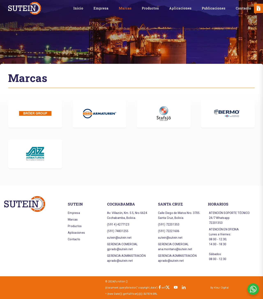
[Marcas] (125, 8)
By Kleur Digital (219, 287)
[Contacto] (243, 8)
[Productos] (150, 8)
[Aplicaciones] (180, 8)
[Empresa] (101, 8)
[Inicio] (78, 8)
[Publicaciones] (214, 8)
